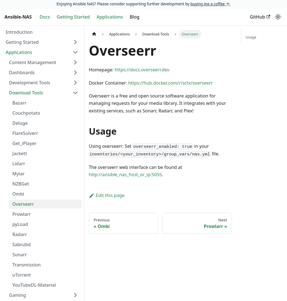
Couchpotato (26, 113)
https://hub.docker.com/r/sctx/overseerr (170, 83)
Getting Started (73, 17)
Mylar (18, 174)
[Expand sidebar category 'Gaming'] (75, 295)
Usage (251, 37)
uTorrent (21, 275)
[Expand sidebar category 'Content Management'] (75, 62)
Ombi (18, 194)
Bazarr (19, 103)
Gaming (17, 295)
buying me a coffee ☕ (210, 3)
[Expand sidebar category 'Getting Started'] (75, 42)
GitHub (260, 17)
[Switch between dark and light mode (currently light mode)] (278, 16)
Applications (109, 17)
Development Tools (29, 83)
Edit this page (107, 195)
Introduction (19, 32)
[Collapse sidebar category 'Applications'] (75, 52)
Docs (45, 17)
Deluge (20, 123)
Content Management (32, 62)
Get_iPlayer (24, 143)
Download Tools (26, 93)
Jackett (19, 153)
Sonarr (19, 255)
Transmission (26, 265)
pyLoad (20, 224)
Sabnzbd (21, 244)
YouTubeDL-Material (34, 285)
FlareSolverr (25, 133)
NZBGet (20, 184)
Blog (134, 17)
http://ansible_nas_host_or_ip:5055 (125, 174)
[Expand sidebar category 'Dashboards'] (75, 72)
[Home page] (94, 34)
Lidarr (18, 163)
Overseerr (23, 204)
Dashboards (22, 72)
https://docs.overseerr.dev (142, 70)
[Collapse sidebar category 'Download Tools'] (75, 92)
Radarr (19, 234)
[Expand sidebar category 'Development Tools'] (75, 82)
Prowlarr (21, 214)
